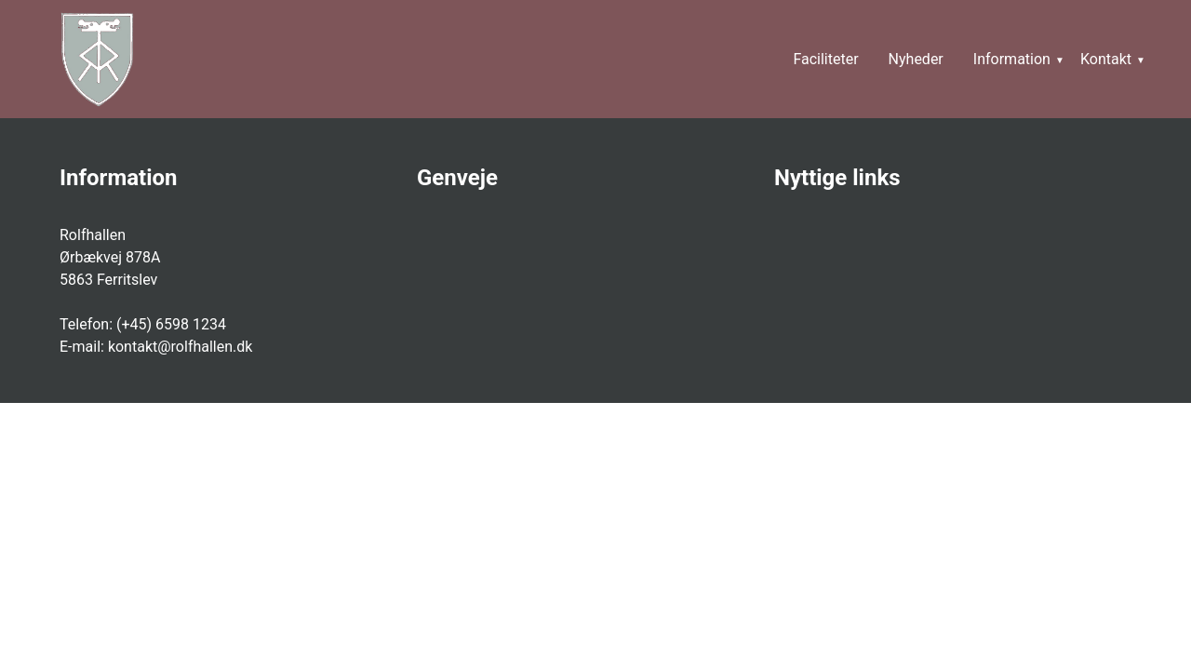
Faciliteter (825, 59)
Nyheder (916, 59)
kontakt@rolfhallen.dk (180, 346)
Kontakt (1105, 59)
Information (1011, 59)
